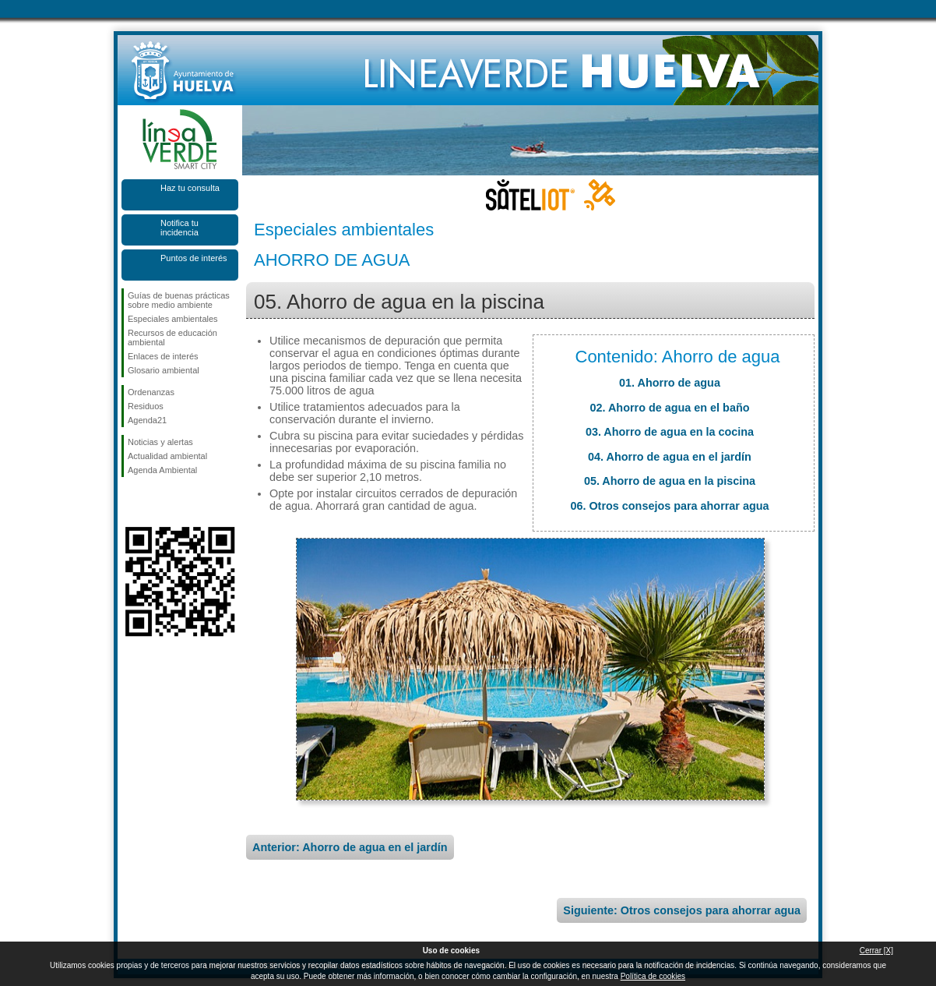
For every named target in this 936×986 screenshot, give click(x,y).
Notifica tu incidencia (179, 227)
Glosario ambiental (163, 370)
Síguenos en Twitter (156, 502)
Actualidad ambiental (167, 456)
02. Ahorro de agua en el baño (670, 407)
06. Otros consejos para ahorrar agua (669, 506)
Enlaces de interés (163, 356)
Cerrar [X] (876, 950)
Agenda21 (147, 420)
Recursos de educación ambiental (172, 337)
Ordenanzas (151, 392)
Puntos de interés (193, 258)
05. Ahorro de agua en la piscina (669, 481)
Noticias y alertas (160, 442)
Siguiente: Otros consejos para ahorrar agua (682, 910)
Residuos (146, 406)
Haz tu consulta (190, 188)
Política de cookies (653, 976)
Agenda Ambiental (162, 470)
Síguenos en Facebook (130, 502)
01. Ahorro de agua (669, 382)
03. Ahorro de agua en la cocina (670, 432)
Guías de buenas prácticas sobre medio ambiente (179, 300)
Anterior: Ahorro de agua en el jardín (350, 847)
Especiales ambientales (173, 318)
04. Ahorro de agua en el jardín (669, 457)
